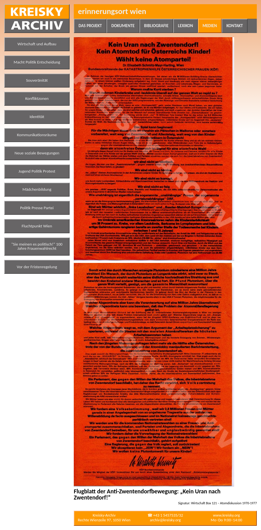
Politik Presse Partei (37, 207)
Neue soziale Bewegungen (37, 153)
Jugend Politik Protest (36, 171)
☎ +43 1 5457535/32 (165, 515)
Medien (210, 25)
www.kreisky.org (226, 515)
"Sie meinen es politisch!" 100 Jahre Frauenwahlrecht (37, 246)
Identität (37, 116)
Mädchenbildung (36, 189)
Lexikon (185, 25)
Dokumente (122, 25)
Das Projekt (90, 25)
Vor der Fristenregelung (37, 266)
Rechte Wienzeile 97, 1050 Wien (104, 519)
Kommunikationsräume (37, 134)
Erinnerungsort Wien (112, 11)
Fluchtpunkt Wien (37, 226)
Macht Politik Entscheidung (37, 62)
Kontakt (234, 25)
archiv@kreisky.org (165, 519)
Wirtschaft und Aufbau (37, 43)
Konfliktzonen (37, 98)
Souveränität (37, 80)
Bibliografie (156, 25)
